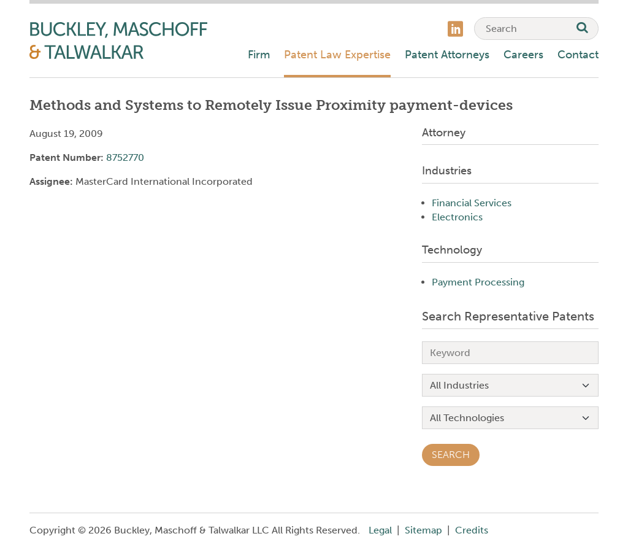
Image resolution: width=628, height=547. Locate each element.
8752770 (125, 157)
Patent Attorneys (447, 54)
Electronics (457, 217)
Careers (523, 54)
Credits (471, 530)
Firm (259, 54)
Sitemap (423, 530)
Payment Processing (478, 282)
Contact (578, 54)
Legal (380, 530)
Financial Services (471, 203)
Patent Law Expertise (337, 54)
